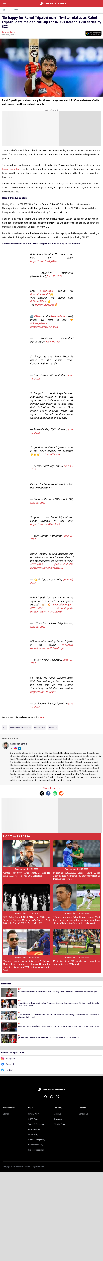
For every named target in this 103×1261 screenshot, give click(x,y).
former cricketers (11, 168)
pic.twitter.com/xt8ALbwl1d (45, 611)
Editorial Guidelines (36, 1150)
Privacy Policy (33, 1114)
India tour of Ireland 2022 (20, 727)
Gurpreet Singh (8, 32)
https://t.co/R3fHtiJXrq (42, 692)
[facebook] (48, 793)
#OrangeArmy (38, 323)
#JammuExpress (44, 304)
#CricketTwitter (51, 454)
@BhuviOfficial (38, 301)
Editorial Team (59, 1124)
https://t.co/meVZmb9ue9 (45, 524)
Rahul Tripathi (39, 727)
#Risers (38, 316)
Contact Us (83, 1114)
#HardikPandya (62, 604)
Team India (52, 727)
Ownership (58, 1119)
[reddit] (61, 793)
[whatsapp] (55, 793)
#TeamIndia (46, 290)
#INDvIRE (67, 644)
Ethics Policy (33, 1134)
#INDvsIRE (36, 564)
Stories (6, 1114)
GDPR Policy (33, 1119)
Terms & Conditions (36, 1124)
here (41, 717)
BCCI (5, 727)
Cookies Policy (34, 1129)
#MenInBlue (57, 316)
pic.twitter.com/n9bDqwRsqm (47, 648)
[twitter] (42, 793)
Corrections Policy (35, 1144)
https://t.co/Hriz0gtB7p (43, 261)
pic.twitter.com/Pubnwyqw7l (46, 568)
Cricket (15, 10)
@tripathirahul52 (39, 294)
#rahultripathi (65, 608)
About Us (57, 1114)
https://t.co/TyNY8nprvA (44, 327)
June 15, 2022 (54, 276)
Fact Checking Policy (36, 1139)
